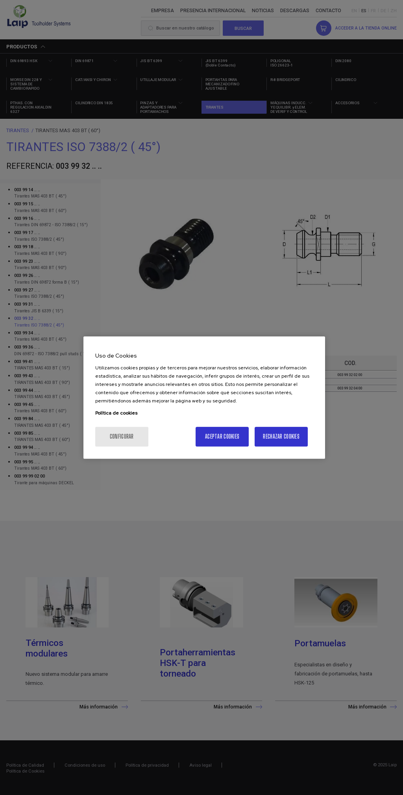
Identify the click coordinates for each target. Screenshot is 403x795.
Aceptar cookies (222, 436)
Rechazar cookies (281, 436)
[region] (204, 397)
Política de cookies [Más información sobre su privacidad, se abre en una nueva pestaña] (116, 413)
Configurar (122, 436)
